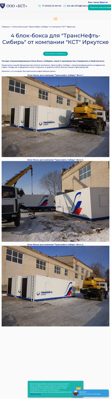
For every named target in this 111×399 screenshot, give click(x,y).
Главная (5, 27)
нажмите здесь (35, 394)
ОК (78, 389)
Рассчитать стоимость (55, 54)
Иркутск (104, 2)
